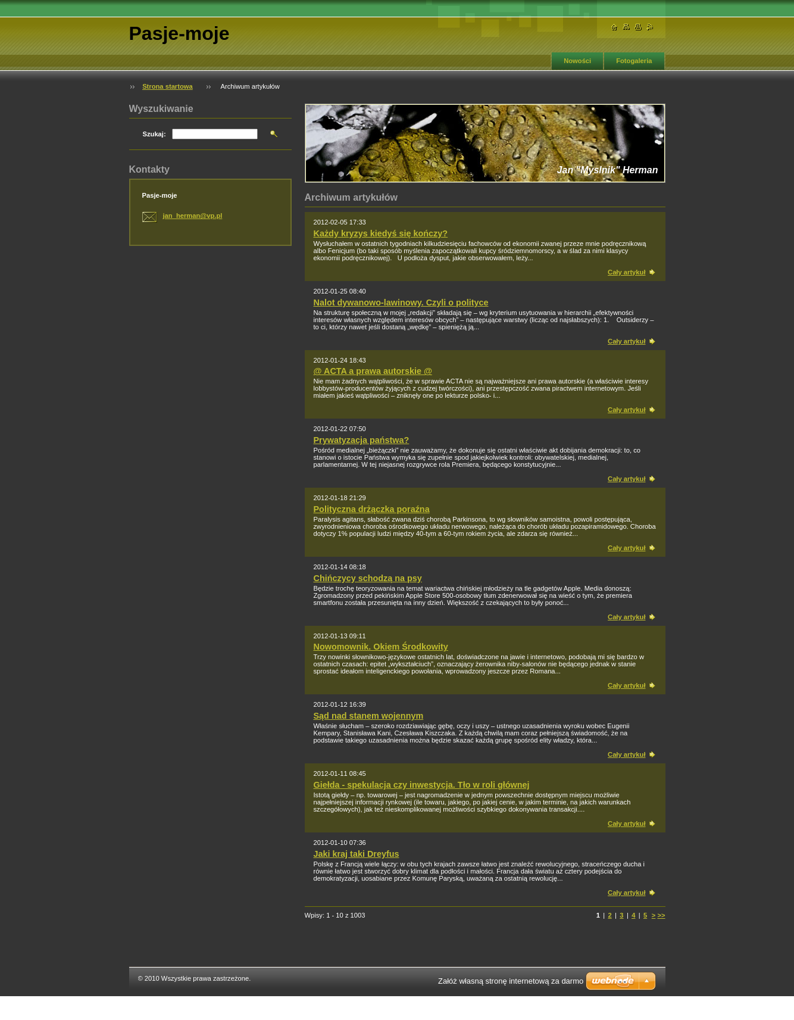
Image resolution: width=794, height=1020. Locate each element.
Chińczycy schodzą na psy (368, 578)
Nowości (577, 60)
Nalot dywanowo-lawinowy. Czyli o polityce (401, 302)
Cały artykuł (626, 272)
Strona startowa (167, 86)
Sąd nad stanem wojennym (369, 715)
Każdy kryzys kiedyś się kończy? (381, 233)
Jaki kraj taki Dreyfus (356, 854)
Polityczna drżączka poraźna (372, 509)
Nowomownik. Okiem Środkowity (381, 646)
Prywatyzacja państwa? (361, 440)
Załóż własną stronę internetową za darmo (510, 981)
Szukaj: (154, 134)
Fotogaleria (634, 60)
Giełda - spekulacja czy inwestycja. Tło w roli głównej (422, 785)
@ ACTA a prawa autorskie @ (373, 371)
